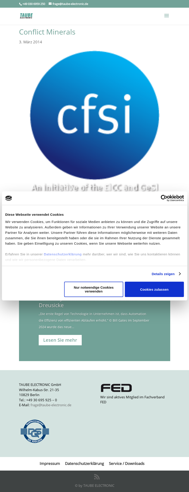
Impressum (50, 463)
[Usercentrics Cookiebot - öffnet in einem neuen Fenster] (164, 198)
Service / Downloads (126, 463)
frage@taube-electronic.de (51, 405)
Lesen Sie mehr (60, 340)
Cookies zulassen (154, 289)
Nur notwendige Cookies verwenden (94, 289)
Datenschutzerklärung (63, 254)
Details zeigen (163, 274)
